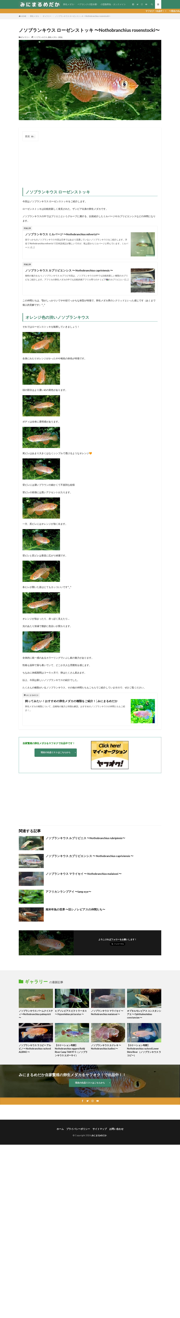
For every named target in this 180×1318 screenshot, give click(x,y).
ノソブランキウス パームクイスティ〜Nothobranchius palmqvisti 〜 (36, 1014)
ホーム (60, 1128)
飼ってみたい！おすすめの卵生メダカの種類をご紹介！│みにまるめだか (71, 701)
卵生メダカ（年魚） (56, 37)
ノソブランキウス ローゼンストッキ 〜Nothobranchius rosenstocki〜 (82, 16)
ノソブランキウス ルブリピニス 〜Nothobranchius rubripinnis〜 (85, 838)
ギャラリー (47, 16)
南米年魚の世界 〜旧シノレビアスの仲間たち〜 (75, 909)
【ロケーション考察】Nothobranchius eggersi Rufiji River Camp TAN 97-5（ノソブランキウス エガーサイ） (71, 1050)
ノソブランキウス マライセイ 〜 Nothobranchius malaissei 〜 (84, 873)
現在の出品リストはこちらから (55, 752)
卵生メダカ (68, 4)
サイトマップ (99, 1128)
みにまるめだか (99, 1135)
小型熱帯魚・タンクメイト (113, 4)
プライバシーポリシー (78, 1128)
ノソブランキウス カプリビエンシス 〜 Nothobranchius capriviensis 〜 (69, 270)
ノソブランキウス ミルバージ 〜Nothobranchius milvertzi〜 (62, 234)
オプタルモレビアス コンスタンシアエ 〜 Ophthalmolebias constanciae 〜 (144, 1014)
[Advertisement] (90, 161)
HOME (23, 16)
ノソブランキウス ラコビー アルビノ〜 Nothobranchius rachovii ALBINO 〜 (35, 1048)
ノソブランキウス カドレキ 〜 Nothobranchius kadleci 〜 (106, 1047)
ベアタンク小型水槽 (87, 4)
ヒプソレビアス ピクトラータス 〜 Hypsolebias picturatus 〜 (71, 1012)
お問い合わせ (116, 1128)
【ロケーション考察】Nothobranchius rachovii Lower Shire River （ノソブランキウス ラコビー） (144, 1050)
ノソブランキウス (40, 37)
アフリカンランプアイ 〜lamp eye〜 (68, 891)
